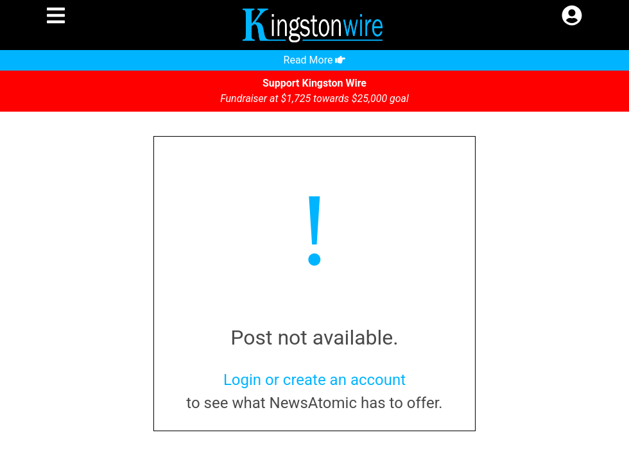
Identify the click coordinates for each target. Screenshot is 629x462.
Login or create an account (314, 380)
